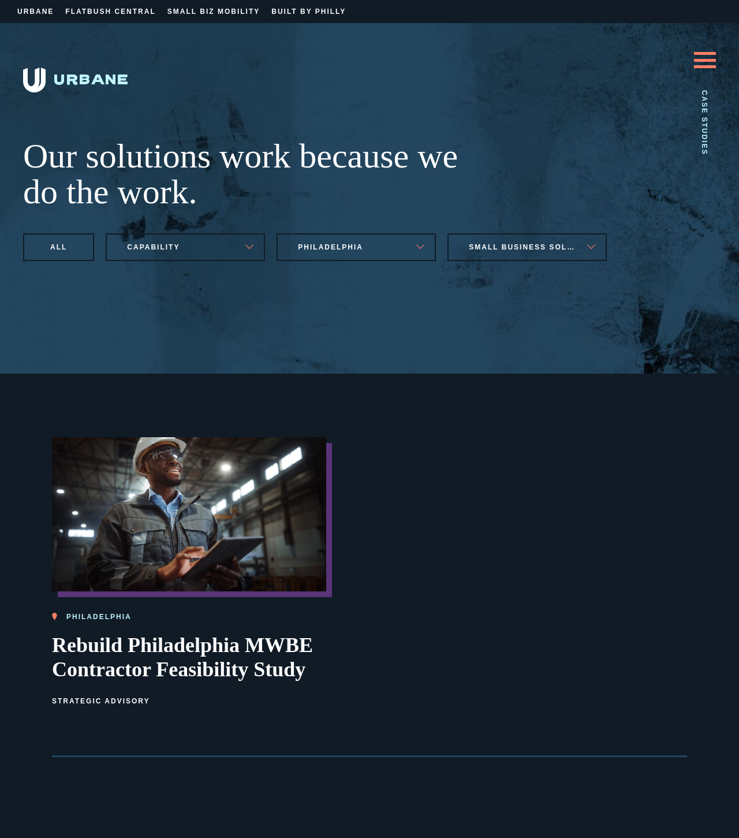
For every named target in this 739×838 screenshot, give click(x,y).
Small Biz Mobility (213, 12)
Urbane (35, 12)
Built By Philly (308, 12)
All (58, 247)
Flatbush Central (110, 12)
